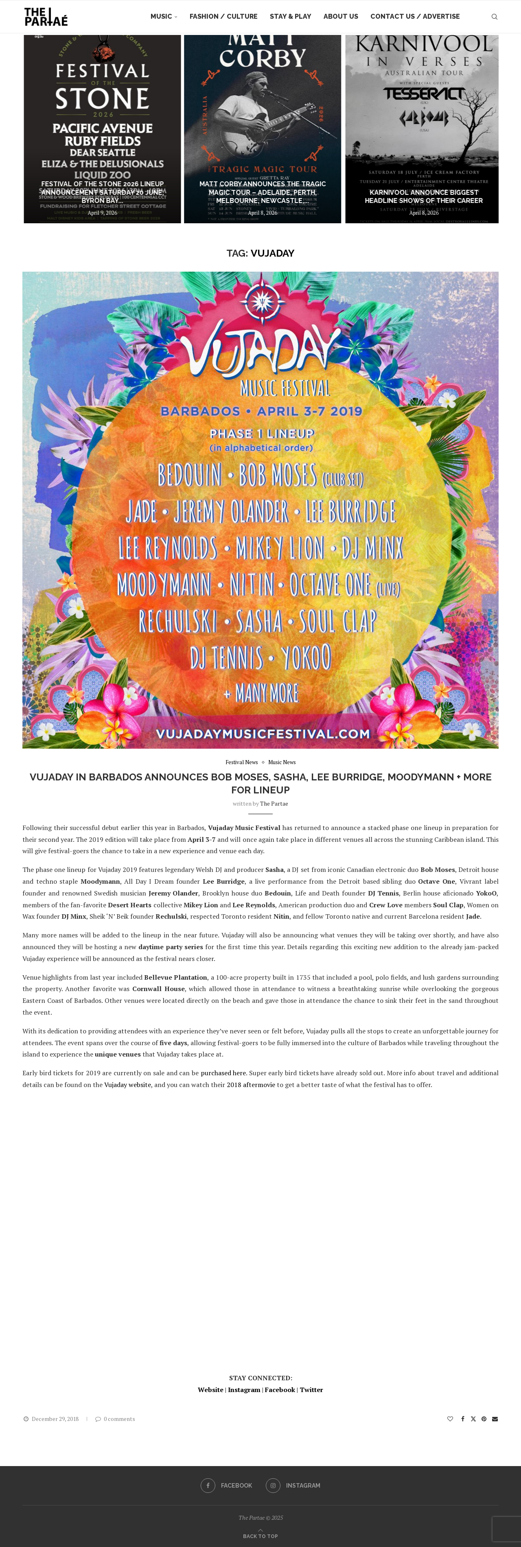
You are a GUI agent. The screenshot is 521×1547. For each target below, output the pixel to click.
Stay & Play (290, 16)
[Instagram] (293, 1485)
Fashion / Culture (224, 16)
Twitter (311, 1389)
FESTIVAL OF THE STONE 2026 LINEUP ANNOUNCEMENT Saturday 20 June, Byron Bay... (242, 192)
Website (210, 1389)
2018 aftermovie (251, 1084)
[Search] (494, 16)
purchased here (223, 1072)
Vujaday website (127, 1084)
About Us (341, 16)
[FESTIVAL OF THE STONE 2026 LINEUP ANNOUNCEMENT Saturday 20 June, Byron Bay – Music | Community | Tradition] (242, 129)
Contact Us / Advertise (415, 16)
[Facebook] (226, 1485)
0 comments (115, 1419)
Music (161, 16)
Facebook (280, 1389)
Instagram (244, 1389)
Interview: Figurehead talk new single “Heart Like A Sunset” (73, 197)
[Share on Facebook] (463, 1419)
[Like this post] (450, 1419)
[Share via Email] (495, 1419)
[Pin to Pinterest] (484, 1419)
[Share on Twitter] (473, 1419)
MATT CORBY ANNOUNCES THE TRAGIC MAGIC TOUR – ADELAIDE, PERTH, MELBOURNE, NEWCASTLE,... (408, 192)
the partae (274, 803)
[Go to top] (260, 1535)
